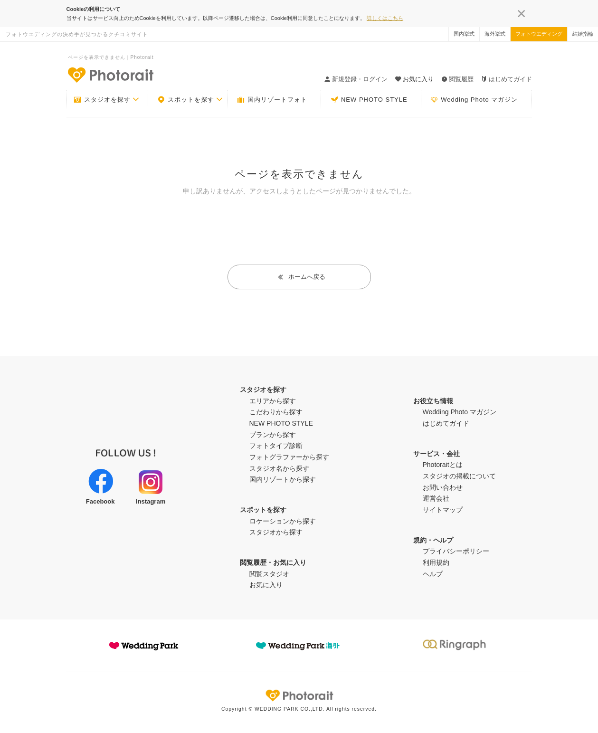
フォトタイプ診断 (276, 445)
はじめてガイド (506, 79)
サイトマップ (443, 510)
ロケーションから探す (282, 521)
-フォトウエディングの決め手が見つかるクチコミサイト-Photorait (110, 75)
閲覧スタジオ (269, 574)
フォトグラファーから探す (289, 457)
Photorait (299, 695)
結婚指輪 (582, 34)
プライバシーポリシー (456, 551)
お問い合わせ (443, 487)
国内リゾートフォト (272, 100)
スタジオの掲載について (459, 476)
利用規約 (436, 562)
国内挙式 (464, 34)
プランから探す (272, 434)
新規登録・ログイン (356, 79)
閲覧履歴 (457, 79)
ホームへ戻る (301, 276)
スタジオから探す (276, 532)
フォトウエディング (538, 34)
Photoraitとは (443, 464)
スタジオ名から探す (279, 468)
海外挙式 (494, 34)
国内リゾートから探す (282, 479)
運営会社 (436, 498)
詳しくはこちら (385, 18)
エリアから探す (272, 401)
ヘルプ (433, 574)
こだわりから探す (276, 412)
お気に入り (266, 585)
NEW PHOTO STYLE (369, 100)
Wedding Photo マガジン (474, 100)
